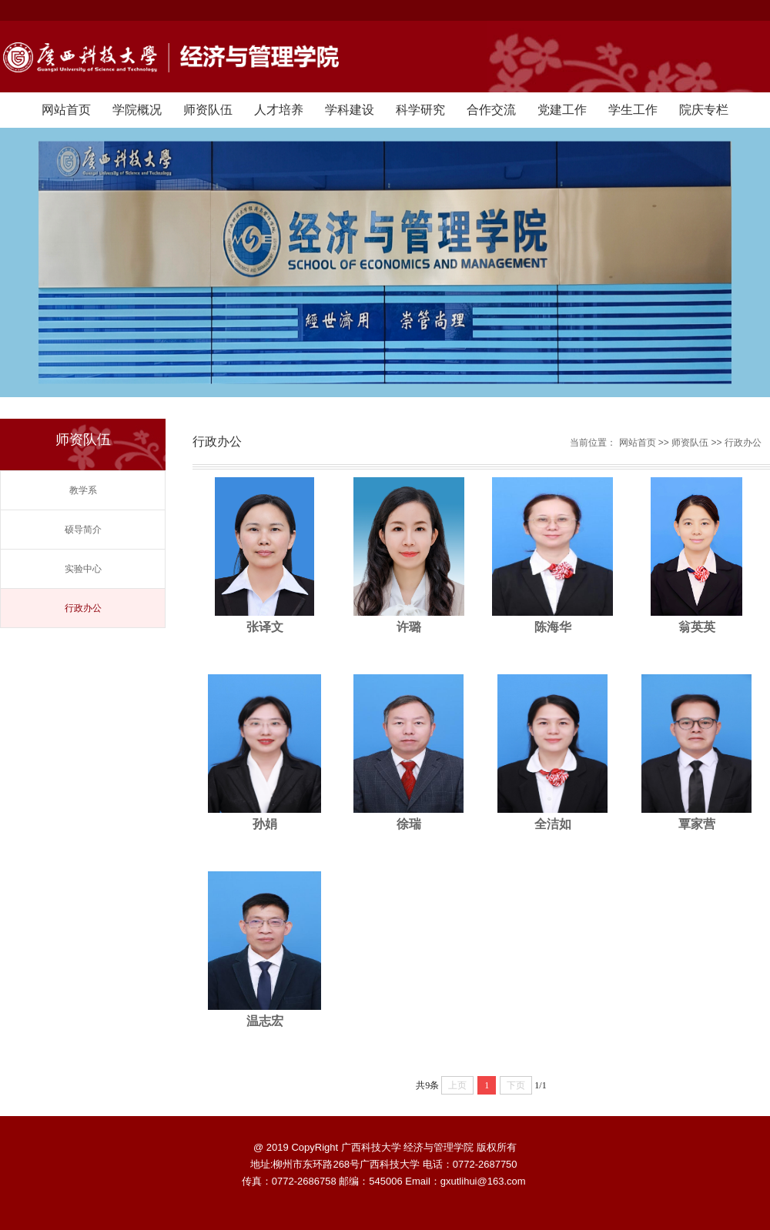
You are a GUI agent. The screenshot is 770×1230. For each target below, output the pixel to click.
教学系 (83, 490)
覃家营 (696, 824)
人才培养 (278, 109)
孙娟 (265, 824)
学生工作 (633, 109)
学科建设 (349, 109)
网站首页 (66, 109)
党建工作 (562, 109)
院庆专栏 (703, 109)
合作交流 (491, 109)
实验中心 (83, 568)
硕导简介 (83, 529)
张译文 (264, 626)
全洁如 (552, 824)
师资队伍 (208, 109)
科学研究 (420, 109)
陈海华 (552, 626)
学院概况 (137, 109)
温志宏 (264, 1021)
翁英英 (696, 626)
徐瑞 (409, 824)
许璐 (409, 626)
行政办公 (83, 608)
